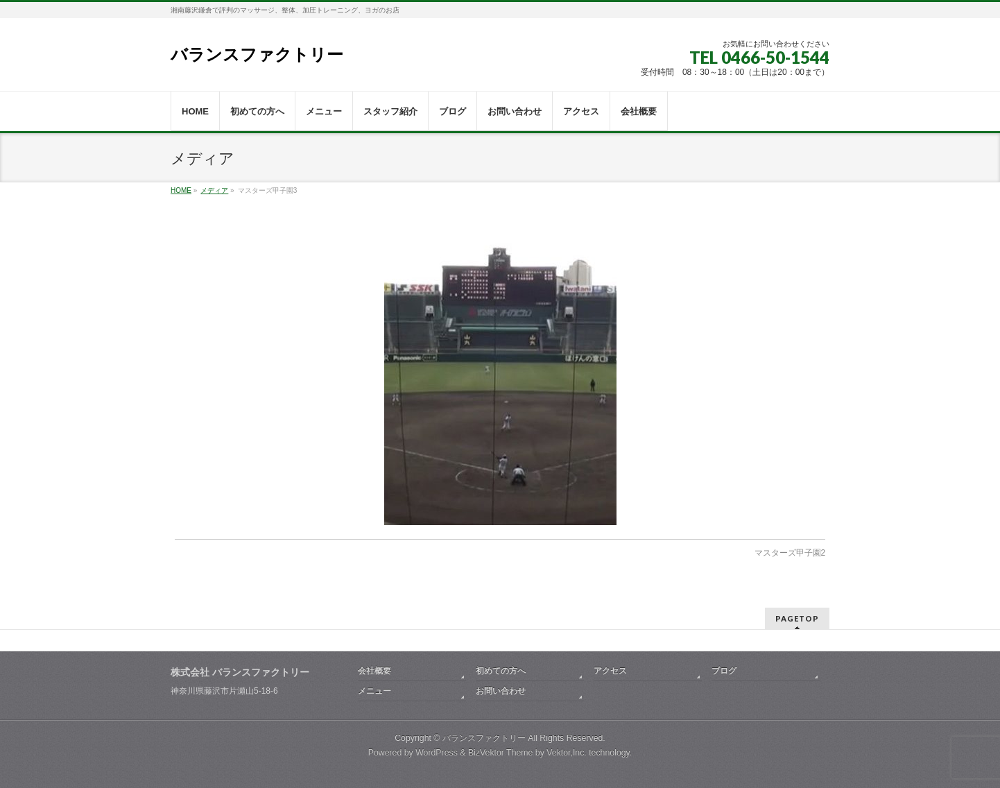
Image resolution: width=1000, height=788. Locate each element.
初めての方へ (501, 671)
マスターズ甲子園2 (790, 553)
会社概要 (374, 671)
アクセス (610, 671)
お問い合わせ (501, 691)
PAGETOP (797, 618)
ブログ (724, 671)
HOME (181, 190)
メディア (214, 190)
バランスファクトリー (257, 54)
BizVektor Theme (500, 752)
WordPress (436, 752)
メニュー (374, 691)
